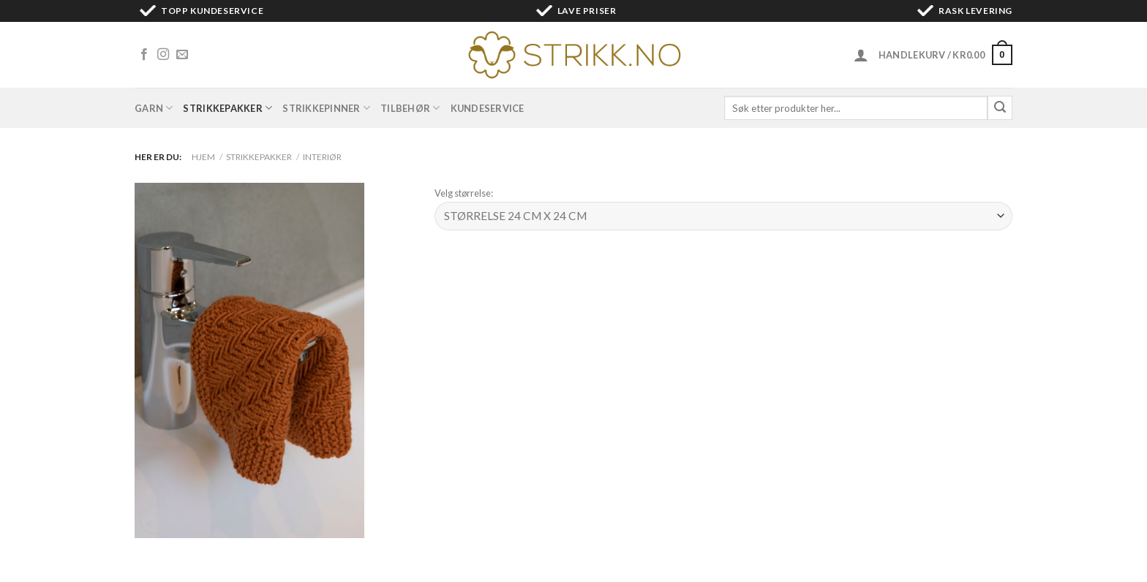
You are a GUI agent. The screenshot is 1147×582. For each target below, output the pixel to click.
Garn (154, 108)
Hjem (203, 156)
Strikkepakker (227, 108)
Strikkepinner (326, 108)
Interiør (322, 156)
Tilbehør (410, 108)
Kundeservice (487, 108)
